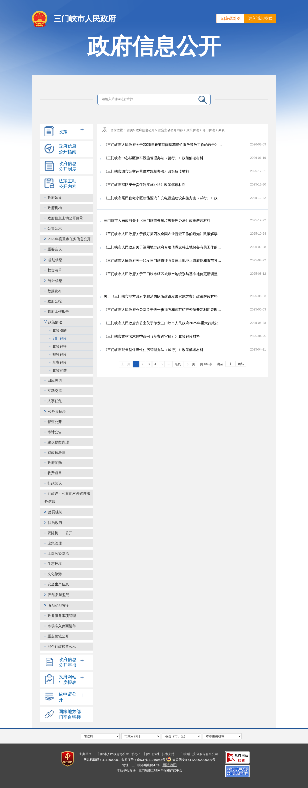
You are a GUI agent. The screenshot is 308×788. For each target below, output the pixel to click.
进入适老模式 (260, 18)
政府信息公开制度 (67, 166)
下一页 (190, 364)
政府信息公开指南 (67, 149)
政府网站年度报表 (67, 679)
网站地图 (169, 765)
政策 (63, 131)
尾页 (178, 364)
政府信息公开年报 (67, 662)
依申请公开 (67, 697)
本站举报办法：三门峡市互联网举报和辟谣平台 (149, 770)
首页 (130, 130)
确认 (241, 364)
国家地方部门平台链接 (70, 714)
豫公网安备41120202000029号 (190, 760)
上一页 (125, 364)
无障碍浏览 (230, 18)
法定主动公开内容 (67, 183)
